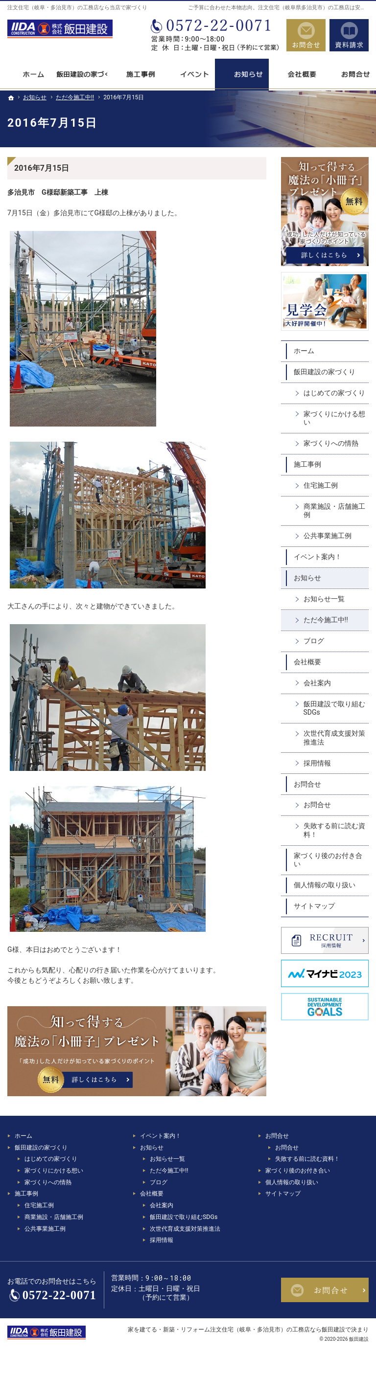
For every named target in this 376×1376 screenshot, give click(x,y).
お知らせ (307, 578)
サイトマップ (314, 906)
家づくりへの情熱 (331, 443)
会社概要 (307, 662)
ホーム (304, 351)
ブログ (314, 641)
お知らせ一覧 (324, 599)
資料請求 (349, 35)
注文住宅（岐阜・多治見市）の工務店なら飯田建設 (277, 1329)
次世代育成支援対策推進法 (334, 737)
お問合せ (307, 784)
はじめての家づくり (334, 393)
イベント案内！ (318, 557)
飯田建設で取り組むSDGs (334, 708)
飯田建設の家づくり (324, 372)
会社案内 (317, 683)
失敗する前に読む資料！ (334, 830)
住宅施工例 (321, 485)
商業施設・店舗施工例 (334, 510)
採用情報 (317, 763)
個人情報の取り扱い (324, 885)
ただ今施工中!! (326, 620)
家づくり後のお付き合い (328, 860)
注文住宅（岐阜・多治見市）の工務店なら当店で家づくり (77, 7)
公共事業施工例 (328, 536)
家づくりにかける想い (334, 418)
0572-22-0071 (213, 35)
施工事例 (307, 464)
